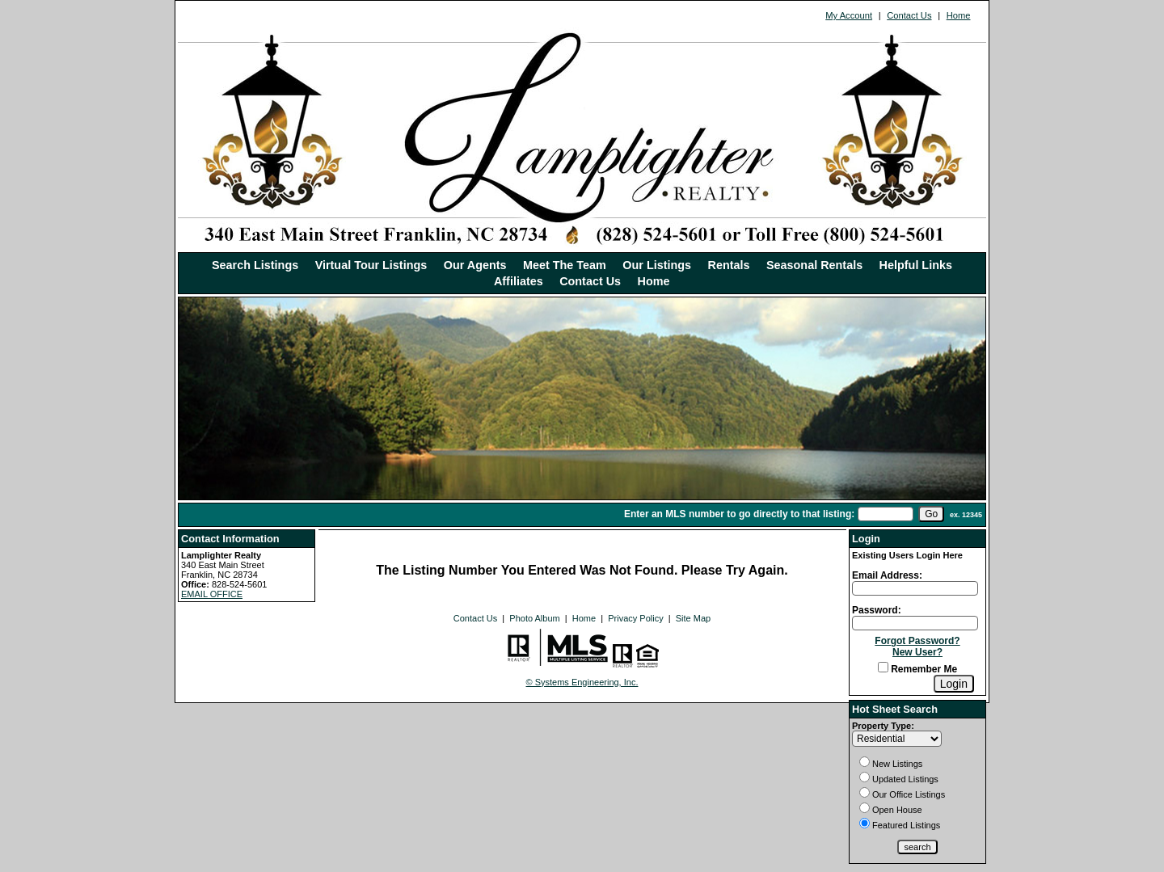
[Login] (954, 684)
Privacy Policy (635, 618)
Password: (876, 610)
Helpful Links (915, 265)
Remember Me (917, 669)
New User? (917, 652)
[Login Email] (915, 588)
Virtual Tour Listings (371, 265)
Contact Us (909, 15)
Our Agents (475, 265)
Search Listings (255, 265)
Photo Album (534, 618)
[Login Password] (915, 623)
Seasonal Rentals (814, 265)
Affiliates (518, 281)
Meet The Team (564, 265)
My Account (848, 15)
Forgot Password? (917, 641)
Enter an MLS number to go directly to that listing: (739, 514)
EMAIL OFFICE (211, 594)
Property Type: (883, 726)
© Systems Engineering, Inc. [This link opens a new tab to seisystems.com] (582, 682)
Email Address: (887, 575)
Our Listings (656, 265)
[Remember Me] (883, 667)
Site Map (693, 618)
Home (959, 15)
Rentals (729, 265)
